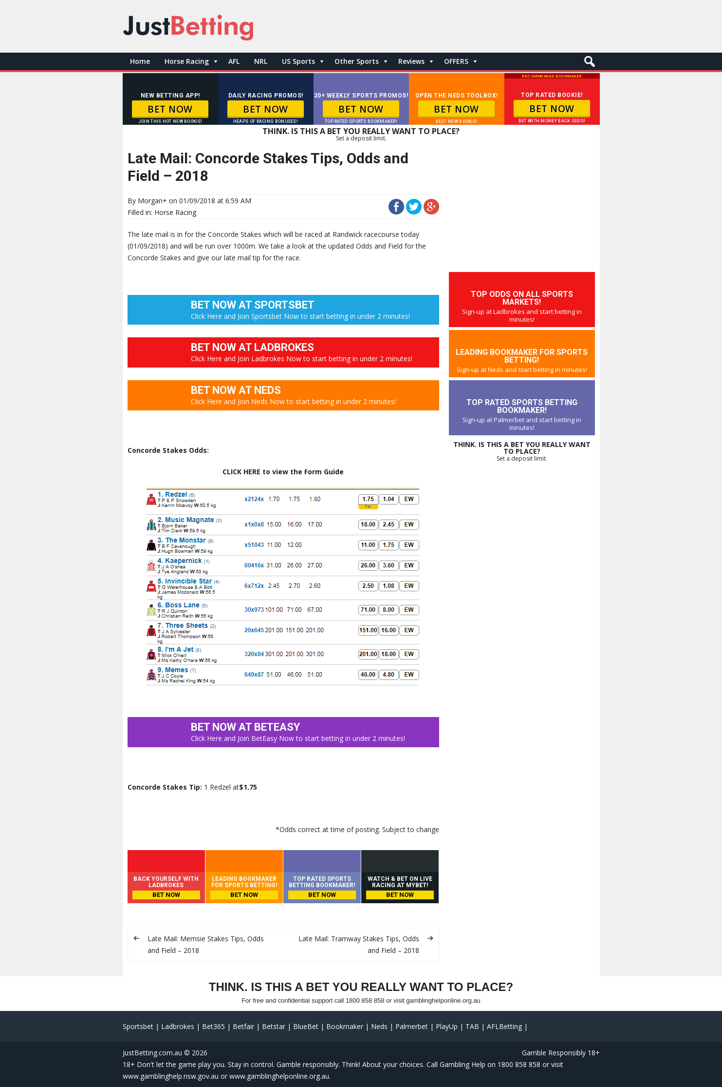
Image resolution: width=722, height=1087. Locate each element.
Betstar (273, 1026)
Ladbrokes (177, 1026)
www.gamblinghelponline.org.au (279, 1076)
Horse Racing (187, 61)
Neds (379, 1026)
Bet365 (213, 1026)
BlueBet (305, 1026)
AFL (234, 61)
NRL (260, 61)
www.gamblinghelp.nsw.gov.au (171, 1076)
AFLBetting (504, 1026)
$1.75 (248, 787)
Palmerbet (411, 1026)
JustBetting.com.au (152, 1052)
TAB (472, 1026)
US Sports (298, 61)
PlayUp (447, 1026)
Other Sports (356, 61)
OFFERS (456, 61)
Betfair (243, 1026)
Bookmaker (344, 1026)
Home (140, 61)
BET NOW (170, 109)
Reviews (411, 61)
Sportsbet (138, 1026)
